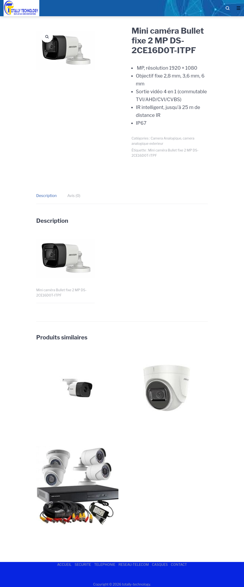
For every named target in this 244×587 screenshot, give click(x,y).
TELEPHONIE (104, 564)
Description (46, 195)
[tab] (48, 196)
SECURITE (83, 564)
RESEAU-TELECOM (133, 564)
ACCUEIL (64, 564)
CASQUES (160, 564)
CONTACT (179, 564)
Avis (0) (73, 195)
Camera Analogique (166, 138)
